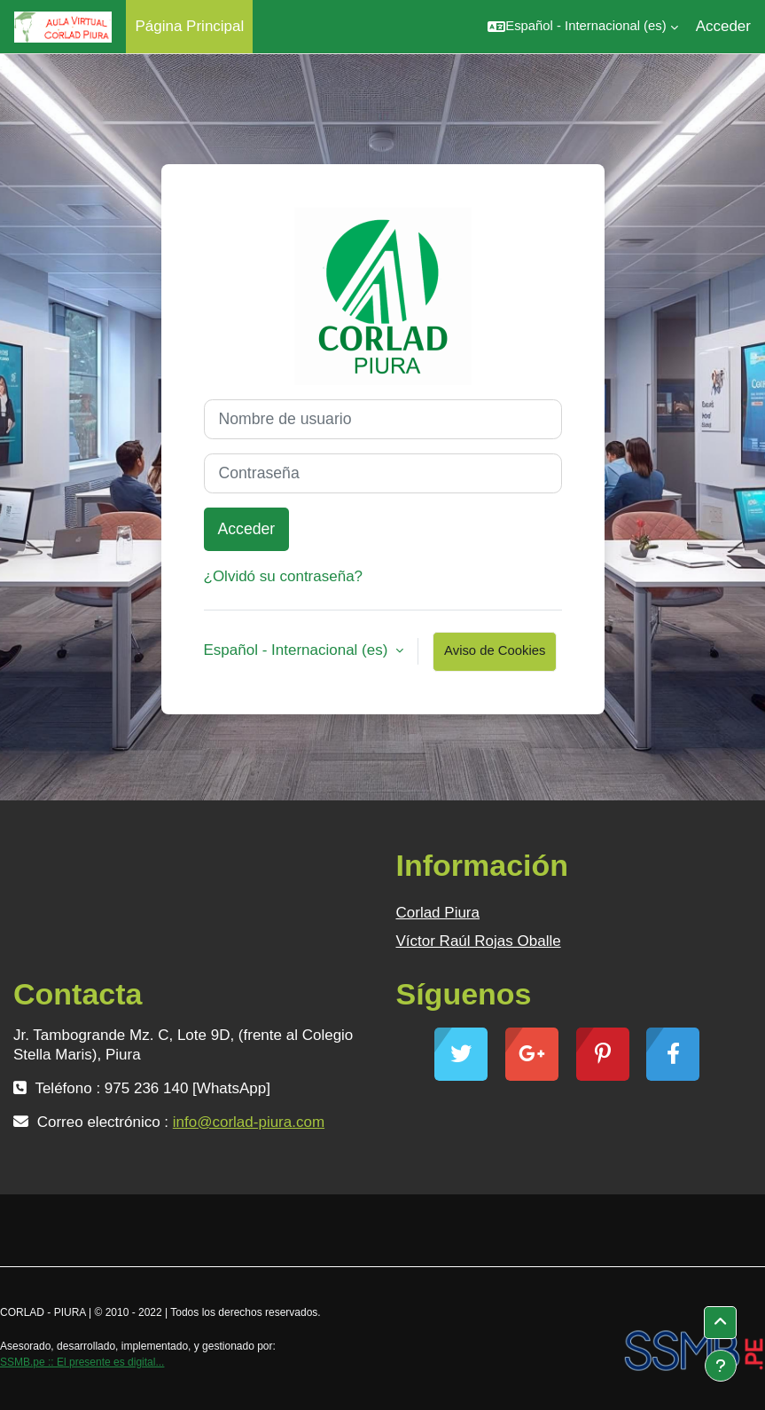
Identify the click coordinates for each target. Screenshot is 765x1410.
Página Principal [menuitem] (189, 26)
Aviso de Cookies (494, 650)
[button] (582, 26)
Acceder (723, 26)
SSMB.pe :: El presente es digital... (82, 1362)
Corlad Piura (438, 912)
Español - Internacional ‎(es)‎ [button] (298, 650)
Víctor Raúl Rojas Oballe (478, 941)
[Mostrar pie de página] (721, 1366)
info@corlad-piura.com (248, 1122)
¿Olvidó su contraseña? (283, 576)
